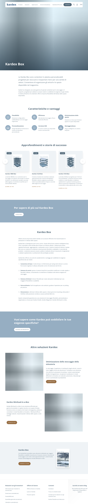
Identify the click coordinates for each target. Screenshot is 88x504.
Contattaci (51, 488)
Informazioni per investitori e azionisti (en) (12, 489)
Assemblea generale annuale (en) (13, 499)
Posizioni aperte (31, 494)
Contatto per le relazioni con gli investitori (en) (56, 495)
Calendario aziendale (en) (11, 502)
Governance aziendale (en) (12, 493)
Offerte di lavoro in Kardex (33, 488)
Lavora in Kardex (31, 491)
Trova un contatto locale (54, 491)
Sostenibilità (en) (9, 496)
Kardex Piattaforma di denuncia (56, 499)
